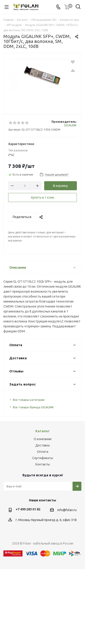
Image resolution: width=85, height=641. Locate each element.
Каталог (42, 431)
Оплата (42, 451)
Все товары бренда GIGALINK (33, 407)
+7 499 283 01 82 (28, 509)
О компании (42, 439)
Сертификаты (42, 458)
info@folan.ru (67, 510)
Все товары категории (28, 399)
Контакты (42, 464)
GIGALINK (70, 125)
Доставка (42, 445)
